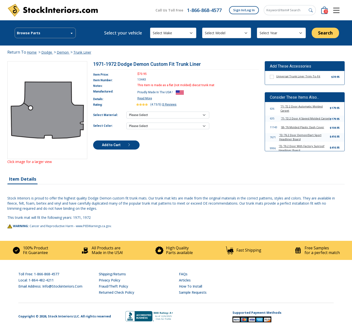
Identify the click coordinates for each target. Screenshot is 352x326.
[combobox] (45, 33)
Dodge (47, 52)
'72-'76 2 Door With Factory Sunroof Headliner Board (301, 148)
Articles (185, 280)
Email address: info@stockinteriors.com (50, 286)
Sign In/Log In (244, 10)
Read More (144, 98)
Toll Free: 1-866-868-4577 (38, 274)
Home (32, 52)
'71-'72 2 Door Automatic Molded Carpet (301, 108)
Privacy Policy (109, 280)
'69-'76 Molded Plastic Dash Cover (302, 127)
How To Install (190, 286)
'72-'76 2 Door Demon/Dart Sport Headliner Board (300, 137)
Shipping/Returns (112, 274)
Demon (63, 52)
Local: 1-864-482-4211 (36, 280)
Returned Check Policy (116, 292)
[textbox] (45, 33)
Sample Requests (193, 292)
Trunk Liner (82, 52)
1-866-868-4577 (204, 10)
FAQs (183, 274)
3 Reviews (169, 104)
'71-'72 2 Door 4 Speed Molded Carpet (305, 118)
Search (325, 33)
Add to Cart (116, 145)
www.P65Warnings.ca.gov (93, 226)
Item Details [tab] (22, 179)
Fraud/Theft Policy (113, 286)
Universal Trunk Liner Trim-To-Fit (298, 76)
